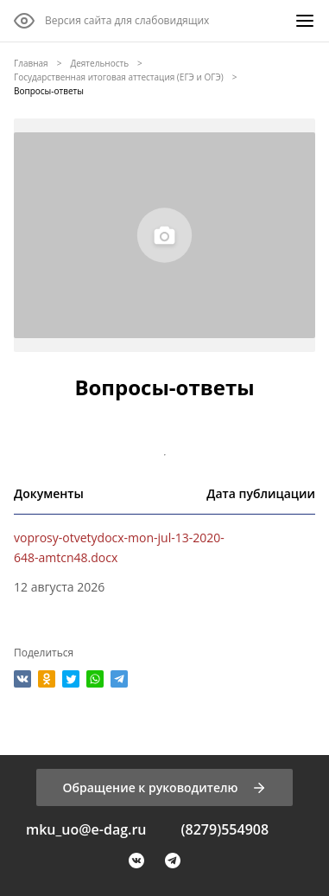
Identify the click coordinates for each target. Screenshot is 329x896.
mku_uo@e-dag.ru (86, 829)
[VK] (136, 860)
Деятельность (99, 63)
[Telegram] (172, 860)
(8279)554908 (224, 829)
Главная (31, 63)
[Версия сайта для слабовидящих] (111, 20)
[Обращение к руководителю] (164, 787)
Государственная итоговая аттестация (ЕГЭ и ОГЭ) (119, 77)
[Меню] (304, 20)
